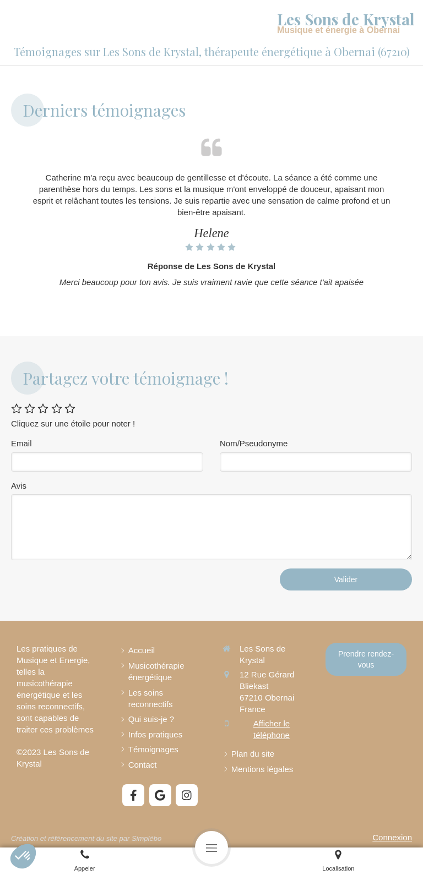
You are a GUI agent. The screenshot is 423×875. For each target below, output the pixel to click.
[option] (211, 232)
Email (21, 443)
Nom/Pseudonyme (254, 443)
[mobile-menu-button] (211, 847)
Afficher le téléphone (271, 729)
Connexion (392, 837)
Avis (18, 485)
